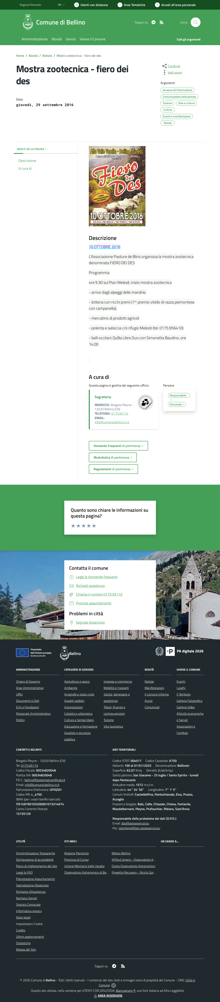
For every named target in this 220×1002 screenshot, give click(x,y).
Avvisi (148, 700)
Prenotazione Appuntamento (35, 878)
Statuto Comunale (28, 904)
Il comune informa (157, 694)
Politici (20, 720)
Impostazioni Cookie (29, 923)
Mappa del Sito (26, 949)
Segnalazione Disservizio (32, 885)
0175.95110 (119, 413)
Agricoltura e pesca (77, 681)
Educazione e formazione (80, 726)
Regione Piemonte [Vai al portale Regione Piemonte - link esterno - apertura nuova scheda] (30, 5)
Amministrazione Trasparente (35, 853)
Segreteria (103, 397)
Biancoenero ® (125, 990)
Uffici (19, 694)
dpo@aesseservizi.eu (135, 823)
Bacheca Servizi (26, 898)
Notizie (47, 55)
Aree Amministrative (30, 687)
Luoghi (181, 687)
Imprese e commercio (118, 681)
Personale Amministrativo (33, 713)
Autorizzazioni (73, 707)
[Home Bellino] (55, 22)
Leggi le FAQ (24, 872)
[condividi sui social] (171, 66)
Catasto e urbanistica (78, 713)
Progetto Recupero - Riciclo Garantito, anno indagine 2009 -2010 (155, 872)
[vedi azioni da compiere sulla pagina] (172, 72)
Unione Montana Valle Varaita (84, 866)
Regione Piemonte (76, 853)
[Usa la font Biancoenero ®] (91, 5)
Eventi (181, 681)
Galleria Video (186, 707)
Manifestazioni (154, 687)
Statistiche (23, 943)
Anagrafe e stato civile (79, 694)
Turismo (109, 720)
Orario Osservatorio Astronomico (133, 866)
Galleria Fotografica (189, 700)
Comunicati (152, 707)
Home (20, 55)
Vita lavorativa (113, 726)
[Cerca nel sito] (195, 22)
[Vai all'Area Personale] (175, 5)
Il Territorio (183, 694)
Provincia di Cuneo (76, 859)
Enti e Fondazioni (27, 707)
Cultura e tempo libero (79, 720)
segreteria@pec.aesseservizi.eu (139, 828)
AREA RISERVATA (107, 995)
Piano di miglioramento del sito (36, 866)
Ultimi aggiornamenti (30, 936)
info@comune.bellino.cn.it (112, 422)
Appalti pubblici (74, 700)
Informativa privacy (29, 911)
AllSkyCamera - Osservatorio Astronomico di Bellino (146, 859)
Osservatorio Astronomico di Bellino (88, 872)
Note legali (23, 917)
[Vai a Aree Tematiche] (131, 5)
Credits (20, 930)
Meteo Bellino (121, 853)
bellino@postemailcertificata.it (45, 780)
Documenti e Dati (27, 700)
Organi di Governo (28, 681)
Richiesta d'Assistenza (31, 891)
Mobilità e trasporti (116, 687)
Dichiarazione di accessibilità (34, 859)
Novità (33, 55)
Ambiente (70, 687)
